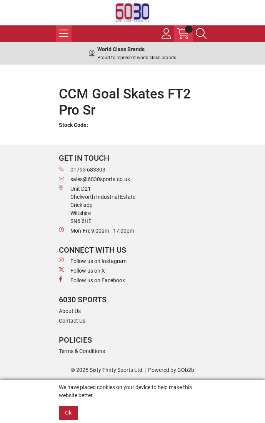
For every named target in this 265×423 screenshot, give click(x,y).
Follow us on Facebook (92, 279)
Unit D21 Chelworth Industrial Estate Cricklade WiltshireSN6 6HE (97, 204)
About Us (70, 311)
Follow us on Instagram (93, 260)
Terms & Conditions (82, 351)
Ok (68, 413)
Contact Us (72, 321)
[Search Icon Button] (201, 33)
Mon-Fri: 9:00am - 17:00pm (96, 230)
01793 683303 (82, 169)
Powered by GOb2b (171, 370)
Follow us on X (82, 270)
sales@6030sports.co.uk (94, 178)
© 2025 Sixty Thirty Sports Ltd (106, 370)
